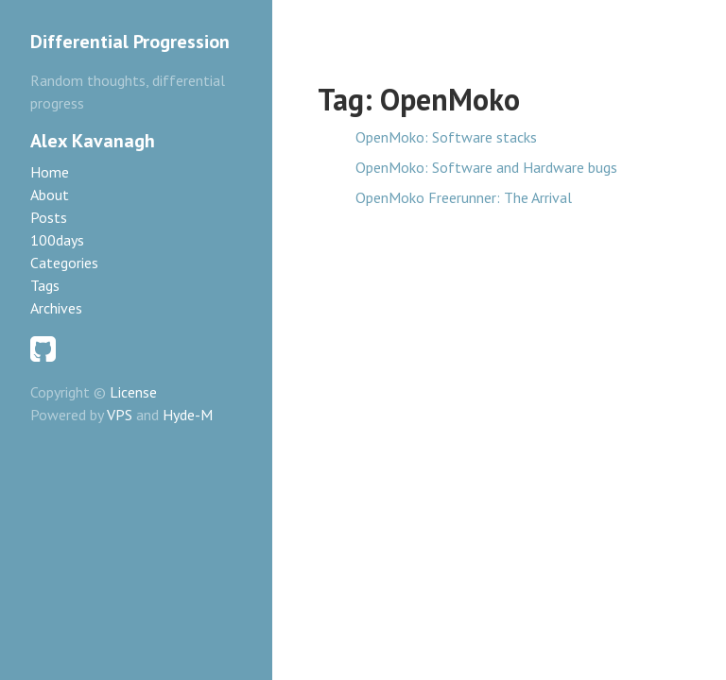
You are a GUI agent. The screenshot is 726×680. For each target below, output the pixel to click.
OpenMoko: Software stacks (446, 137)
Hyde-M (188, 414)
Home (49, 171)
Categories (64, 262)
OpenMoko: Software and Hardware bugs (486, 167)
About (49, 194)
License (133, 391)
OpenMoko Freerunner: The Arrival (463, 197)
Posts (48, 217)
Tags (45, 285)
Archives (56, 307)
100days (57, 239)
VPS (119, 414)
